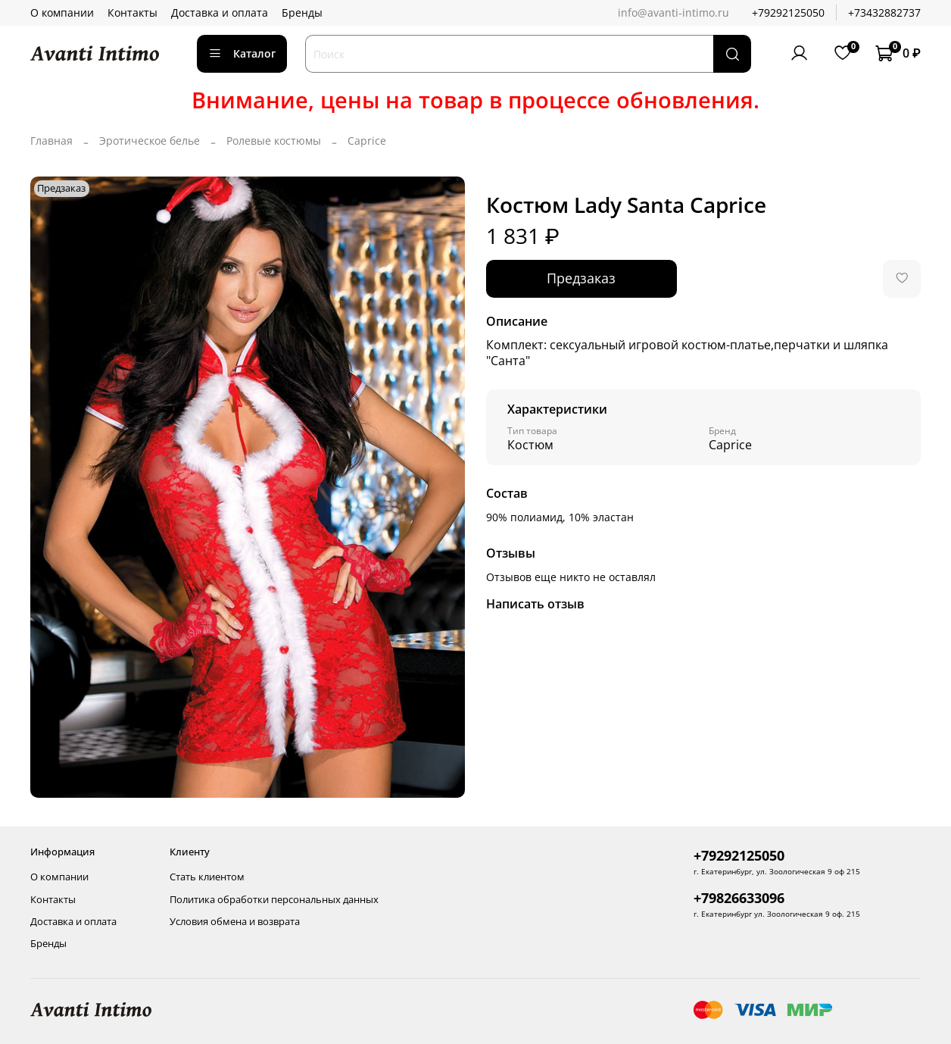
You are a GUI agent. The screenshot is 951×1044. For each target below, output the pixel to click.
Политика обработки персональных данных (274, 899)
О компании (62, 12)
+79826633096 (739, 898)
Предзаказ (581, 278)
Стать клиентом (207, 877)
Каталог (242, 53)
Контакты (132, 12)
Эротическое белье (149, 140)
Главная (51, 140)
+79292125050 (788, 12)
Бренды (302, 12)
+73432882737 (884, 12)
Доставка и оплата (219, 12)
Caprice (367, 140)
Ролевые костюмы (273, 140)
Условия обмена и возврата (235, 921)
